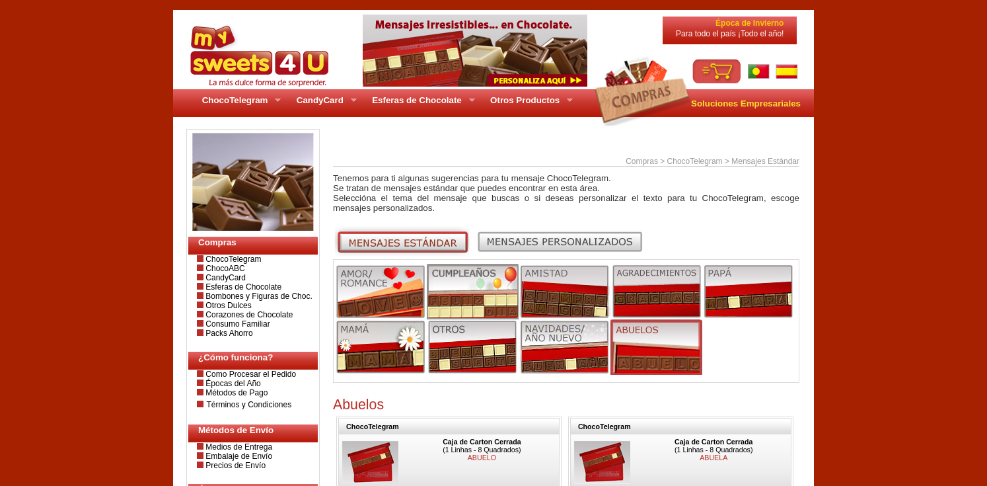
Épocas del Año (232, 383)
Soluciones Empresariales (746, 103)
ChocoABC (224, 268)
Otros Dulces (227, 305)
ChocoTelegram (232, 259)
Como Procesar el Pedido (249, 374)
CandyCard (224, 277)
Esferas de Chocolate (242, 287)
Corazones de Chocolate (248, 314)
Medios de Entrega (237, 447)
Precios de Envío (234, 465)
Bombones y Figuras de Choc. (257, 296)
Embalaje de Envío (237, 456)
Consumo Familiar (236, 324)
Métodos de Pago (235, 392)
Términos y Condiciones (248, 404)
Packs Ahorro (228, 333)
